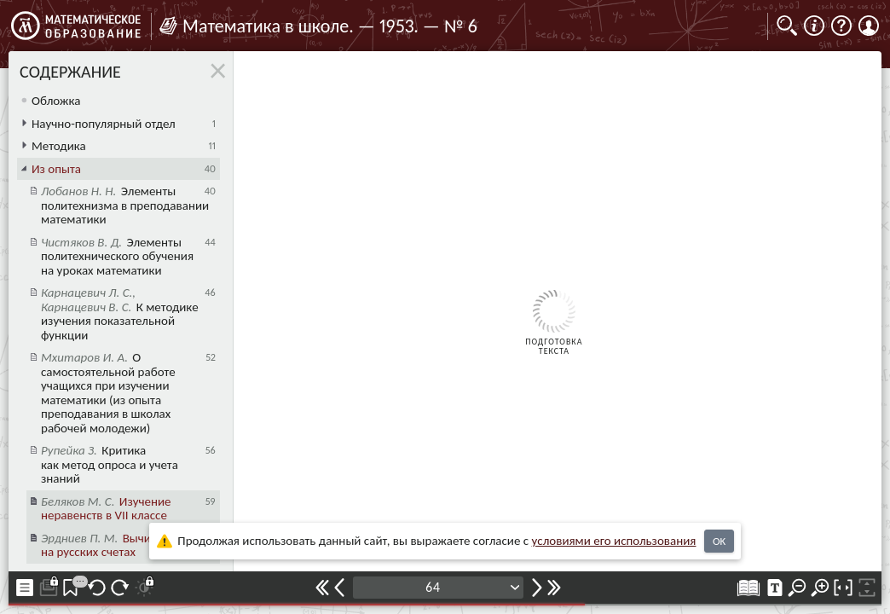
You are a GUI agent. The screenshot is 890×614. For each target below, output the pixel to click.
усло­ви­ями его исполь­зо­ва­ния (614, 540)
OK (719, 541)
